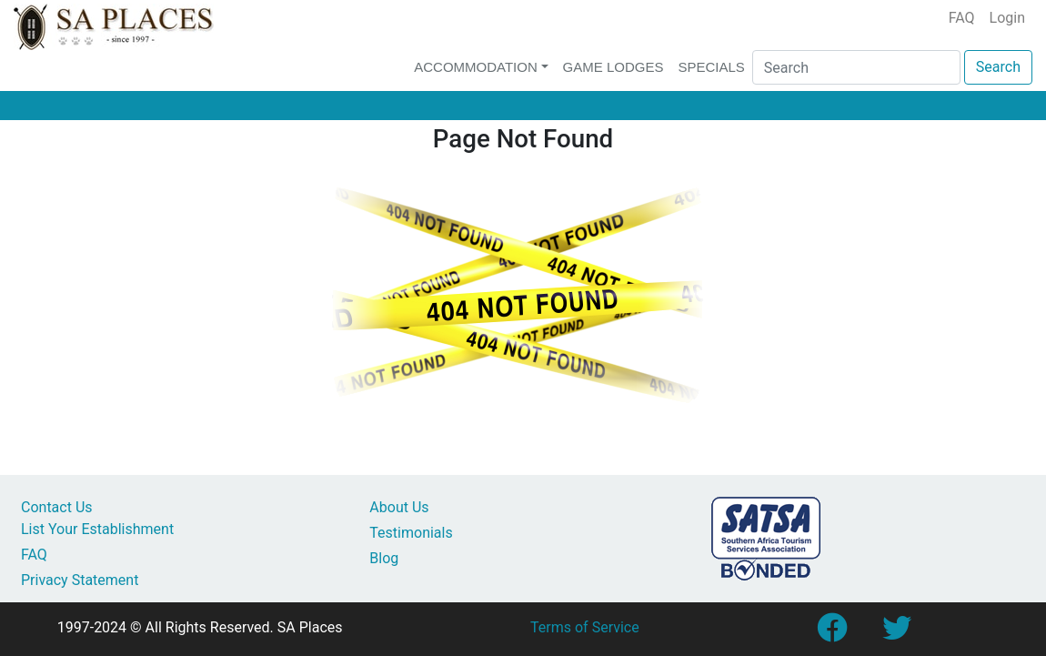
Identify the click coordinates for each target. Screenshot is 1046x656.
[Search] (856, 67)
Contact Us (57, 507)
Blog (383, 558)
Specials (711, 67)
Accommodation (476, 67)
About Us (398, 507)
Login (1007, 17)
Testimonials (410, 532)
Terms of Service (584, 627)
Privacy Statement (79, 580)
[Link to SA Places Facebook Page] (831, 633)
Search (998, 67)
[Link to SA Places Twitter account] (896, 633)
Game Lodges (613, 67)
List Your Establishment (97, 529)
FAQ (962, 17)
